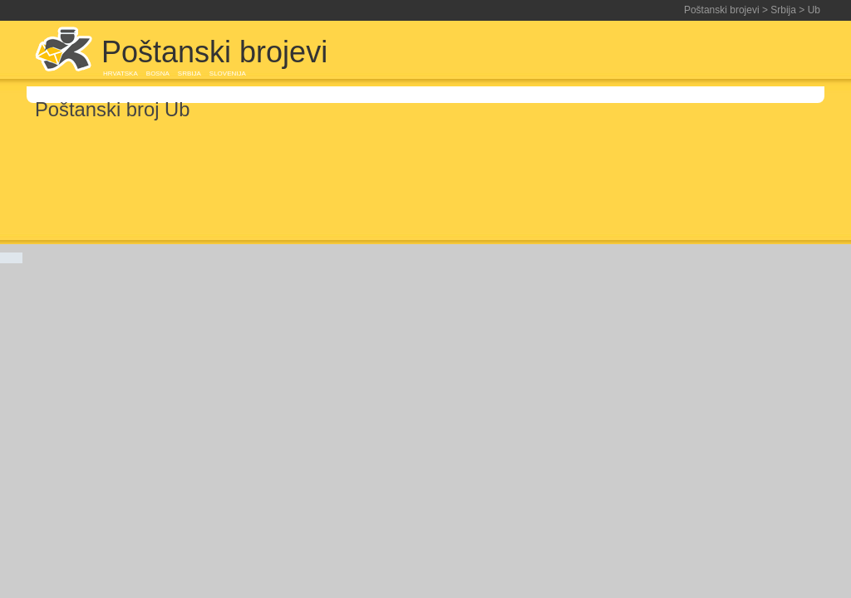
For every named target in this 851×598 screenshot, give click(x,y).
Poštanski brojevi (722, 10)
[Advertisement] (628, 51)
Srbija (783, 10)
